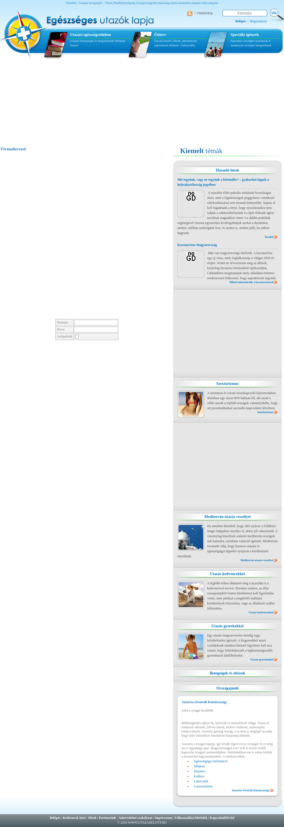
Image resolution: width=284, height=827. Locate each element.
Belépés (55, 818)
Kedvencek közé (74, 818)
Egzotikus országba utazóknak (249, 40)
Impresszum (163, 818)
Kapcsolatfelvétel (222, 818)
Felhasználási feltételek (191, 818)
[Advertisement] (142, 105)
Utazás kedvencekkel (227, 574)
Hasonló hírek (227, 170)
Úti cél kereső (162, 40)
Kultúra (199, 776)
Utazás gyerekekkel (227, 626)
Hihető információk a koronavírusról (251, 282)
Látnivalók (201, 781)
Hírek (92, 818)
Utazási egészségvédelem (90, 35)
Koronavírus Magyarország (197, 245)
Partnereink (107, 818)
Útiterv (160, 35)
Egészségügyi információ (211, 761)
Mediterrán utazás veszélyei (227, 517)
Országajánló (227, 688)
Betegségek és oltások (227, 673)
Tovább (269, 236)
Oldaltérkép (205, 13)
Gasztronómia (203, 786)
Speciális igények (245, 35)
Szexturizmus (227, 384)
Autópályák (64, 336)
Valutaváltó (188, 45)
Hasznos (199, 771)
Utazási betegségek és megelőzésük (92, 40)
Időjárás (174, 45)
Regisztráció (258, 21)
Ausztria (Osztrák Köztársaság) (251, 790)
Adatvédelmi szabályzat (135, 818)
